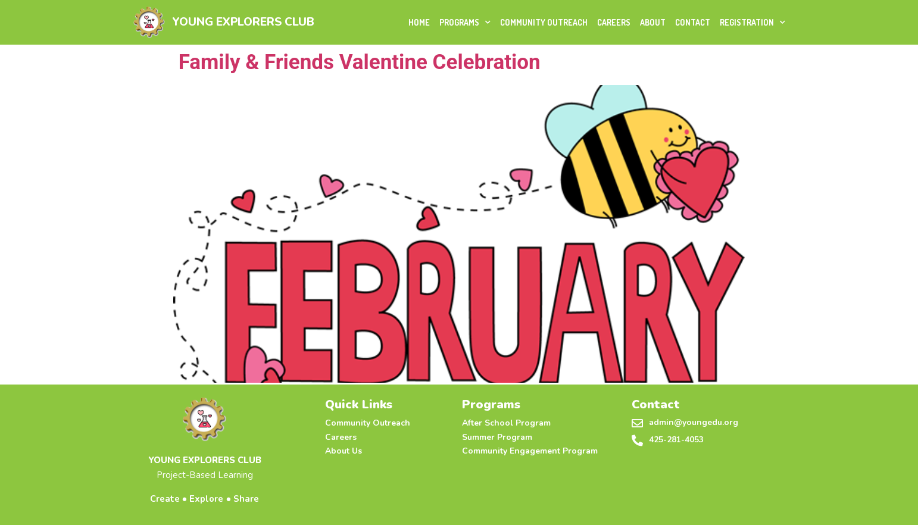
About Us (343, 451)
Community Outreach (544, 22)
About (653, 22)
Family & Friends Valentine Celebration (357, 62)
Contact (692, 22)
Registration (752, 22)
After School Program (506, 423)
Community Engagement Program (530, 451)
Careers (613, 22)
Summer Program (497, 437)
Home (419, 22)
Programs (465, 22)
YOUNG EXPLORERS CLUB (243, 22)
